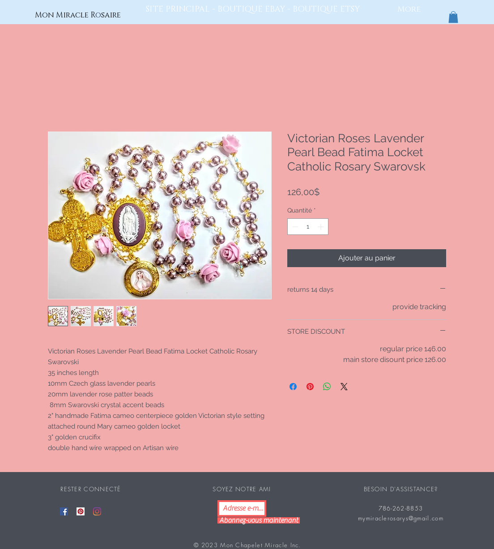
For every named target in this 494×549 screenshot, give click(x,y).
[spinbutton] (308, 226)
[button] (453, 17)
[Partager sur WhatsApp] (327, 386)
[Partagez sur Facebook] (293, 386)
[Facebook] (64, 511)
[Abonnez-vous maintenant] (258, 520)
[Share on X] (344, 386)
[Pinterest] (81, 511)
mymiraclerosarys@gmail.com (400, 518)
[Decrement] (294, 226)
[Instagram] (97, 511)
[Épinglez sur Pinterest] (310, 386)
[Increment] (321, 226)
